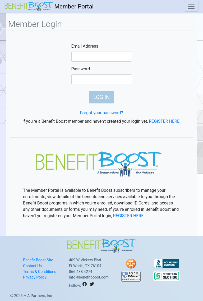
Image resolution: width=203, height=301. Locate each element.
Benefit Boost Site (38, 260)
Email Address (84, 46)
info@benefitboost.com (89, 277)
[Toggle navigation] (191, 6)
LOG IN (101, 97)
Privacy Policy (35, 277)
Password (80, 68)
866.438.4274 (80, 272)
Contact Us (32, 266)
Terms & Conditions (39, 272)
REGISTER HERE (164, 121)
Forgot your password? (101, 112)
